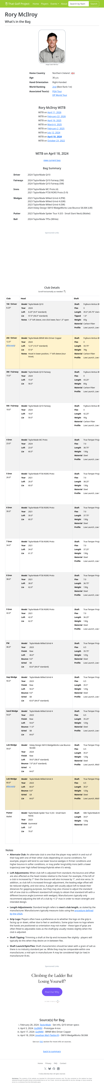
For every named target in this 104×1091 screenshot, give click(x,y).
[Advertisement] (52, 254)
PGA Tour (57, 91)
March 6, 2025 (54, 124)
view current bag (52, 160)
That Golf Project (17, 4)
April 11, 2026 (54, 112)
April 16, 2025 (54, 120)
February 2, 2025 (55, 128)
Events (54, 3)
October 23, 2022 (56, 140)
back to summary (52, 1051)
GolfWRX (38, 1028)
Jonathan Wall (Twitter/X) (47, 1035)
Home (36, 3)
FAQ (41, 1041)
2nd (54, 86)
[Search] (78, 3)
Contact (63, 1063)
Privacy (48, 1063)
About (64, 3)
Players (44, 3)
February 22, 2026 (56, 116)
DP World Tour (59, 95)
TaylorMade (45, 1024)
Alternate (10, 345)
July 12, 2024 (53, 132)
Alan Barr (50, 1074)
